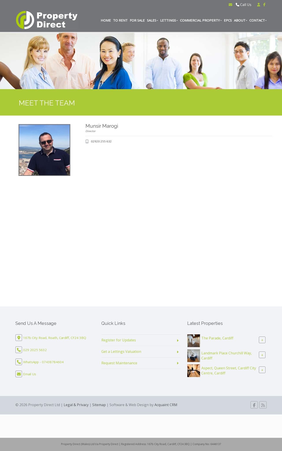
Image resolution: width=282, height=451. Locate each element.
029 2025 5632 (35, 350)
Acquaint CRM (165, 404)
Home (106, 20)
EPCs (228, 20)
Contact (258, 20)
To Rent (120, 20)
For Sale (137, 20)
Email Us (29, 374)
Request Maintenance (119, 363)
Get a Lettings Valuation (121, 351)
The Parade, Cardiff (217, 338)
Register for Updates (118, 340)
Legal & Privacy (76, 404)
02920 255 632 (101, 141)
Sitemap (99, 404)
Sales (152, 20)
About (240, 20)
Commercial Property (201, 20)
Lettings (169, 20)
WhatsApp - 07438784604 (43, 362)
